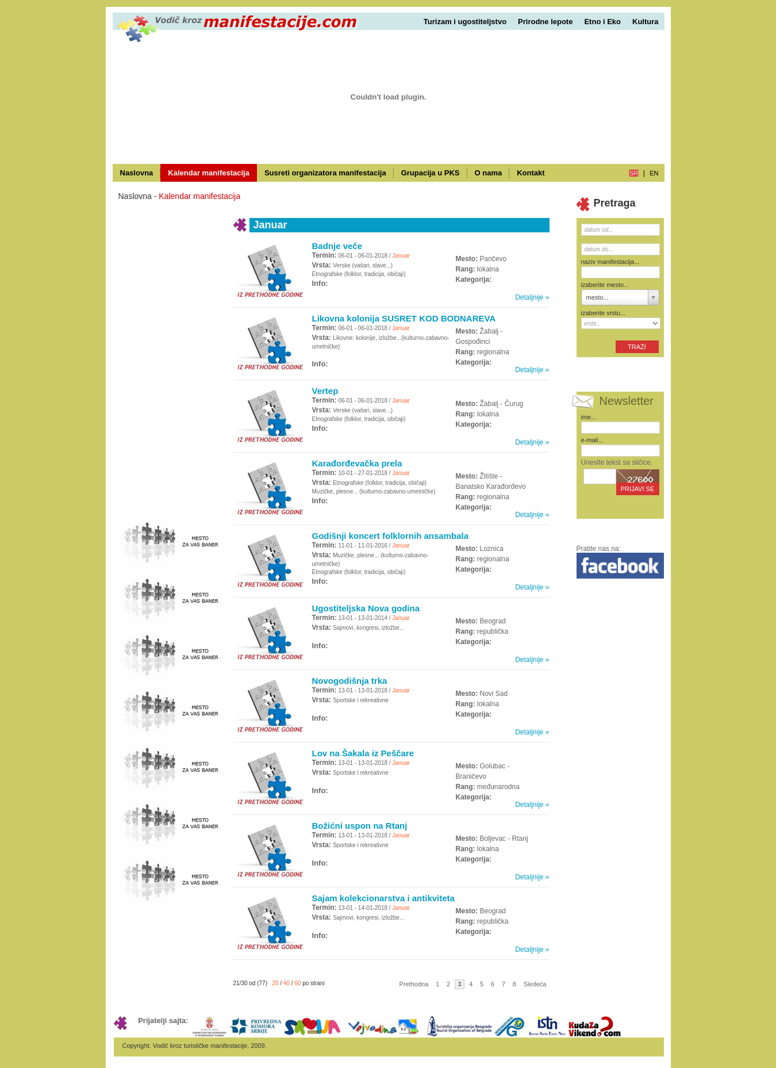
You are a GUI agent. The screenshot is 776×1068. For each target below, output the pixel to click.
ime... (589, 417)
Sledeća (535, 984)
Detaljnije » (532, 297)
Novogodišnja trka (349, 681)
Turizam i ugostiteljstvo (465, 21)
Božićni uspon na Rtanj (360, 825)
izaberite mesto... (605, 284)
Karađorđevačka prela (357, 463)
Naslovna (136, 173)
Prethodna (414, 984)
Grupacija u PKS (430, 173)
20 (275, 983)
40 (286, 983)
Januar (401, 255)
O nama (488, 173)
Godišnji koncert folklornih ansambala (390, 536)
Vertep (325, 391)
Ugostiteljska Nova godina (366, 608)
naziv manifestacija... (610, 261)
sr (633, 173)
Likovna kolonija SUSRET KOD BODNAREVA (404, 318)
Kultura (645, 21)
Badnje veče (337, 246)
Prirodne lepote (545, 21)
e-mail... (592, 440)
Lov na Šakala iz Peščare (363, 753)
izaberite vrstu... (603, 312)
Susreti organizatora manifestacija (325, 173)
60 (297, 983)
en (654, 173)
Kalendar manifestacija (208, 173)
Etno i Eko (602, 21)
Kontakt (530, 173)
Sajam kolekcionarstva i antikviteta (383, 898)
